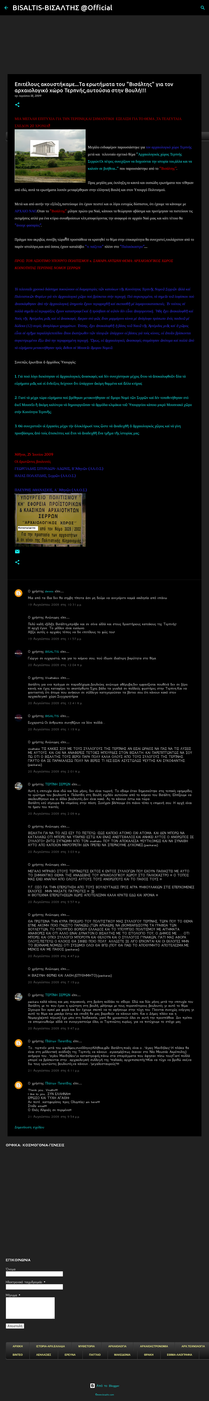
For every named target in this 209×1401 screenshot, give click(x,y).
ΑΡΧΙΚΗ (18, 1346)
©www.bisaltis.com (104, 1394)
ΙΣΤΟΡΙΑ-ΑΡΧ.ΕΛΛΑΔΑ (50, 1346)
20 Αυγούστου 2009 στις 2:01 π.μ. (54, 771)
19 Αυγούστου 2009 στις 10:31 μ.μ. (55, 605)
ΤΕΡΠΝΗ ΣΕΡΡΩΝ (57, 784)
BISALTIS (52, 652)
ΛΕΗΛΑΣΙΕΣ (43, 1354)
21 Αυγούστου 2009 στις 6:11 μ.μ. (54, 1070)
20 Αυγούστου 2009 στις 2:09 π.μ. (54, 814)
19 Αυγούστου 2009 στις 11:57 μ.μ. (55, 639)
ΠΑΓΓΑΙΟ (95, 1354)
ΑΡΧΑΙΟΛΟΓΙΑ (117, 1346)
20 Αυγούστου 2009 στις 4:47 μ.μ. (54, 956)
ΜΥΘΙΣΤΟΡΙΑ (86, 1346)
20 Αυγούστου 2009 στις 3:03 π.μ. (54, 852)
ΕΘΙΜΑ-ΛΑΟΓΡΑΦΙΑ (179, 1354)
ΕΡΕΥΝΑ (70, 1354)
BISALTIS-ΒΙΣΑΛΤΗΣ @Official (62, 8)
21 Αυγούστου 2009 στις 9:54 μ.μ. (54, 1117)
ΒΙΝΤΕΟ (18, 1354)
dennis (49, 591)
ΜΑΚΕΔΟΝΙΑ (122, 1354)
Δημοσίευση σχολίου (29, 1127)
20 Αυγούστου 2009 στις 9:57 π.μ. (54, 902)
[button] (17, 105)
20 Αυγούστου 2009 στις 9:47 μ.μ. (54, 1028)
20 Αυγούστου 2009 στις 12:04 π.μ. (55, 665)
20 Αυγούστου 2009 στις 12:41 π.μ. (55, 703)
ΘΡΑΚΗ (148, 1354)
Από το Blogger (104, 1386)
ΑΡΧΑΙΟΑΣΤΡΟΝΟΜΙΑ (154, 1346)
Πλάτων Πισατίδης (58, 1041)
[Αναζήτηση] (118, 7)
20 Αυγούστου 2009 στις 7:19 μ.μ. (54, 982)
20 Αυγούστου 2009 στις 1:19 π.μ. (54, 729)
